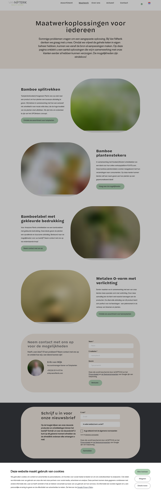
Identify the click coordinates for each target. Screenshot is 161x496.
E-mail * (82, 412)
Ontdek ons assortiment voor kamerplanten (115, 314)
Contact (121, 5)
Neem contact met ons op (33, 248)
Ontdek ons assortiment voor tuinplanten (39, 120)
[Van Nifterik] (20, 5)
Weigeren (142, 479)
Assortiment (64, 5)
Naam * (91, 341)
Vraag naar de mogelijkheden (110, 186)
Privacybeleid (94, 374)
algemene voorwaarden (92, 435)
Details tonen (142, 486)
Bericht (91, 361)
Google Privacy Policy (85, 487)
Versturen (94, 383)
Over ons (93, 5)
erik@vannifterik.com (55, 373)
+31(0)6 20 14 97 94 (55, 370)
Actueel (107, 5)
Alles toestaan (142, 472)
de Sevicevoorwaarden (109, 374)
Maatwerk (81, 5)
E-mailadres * (93, 351)
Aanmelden (87, 451)
